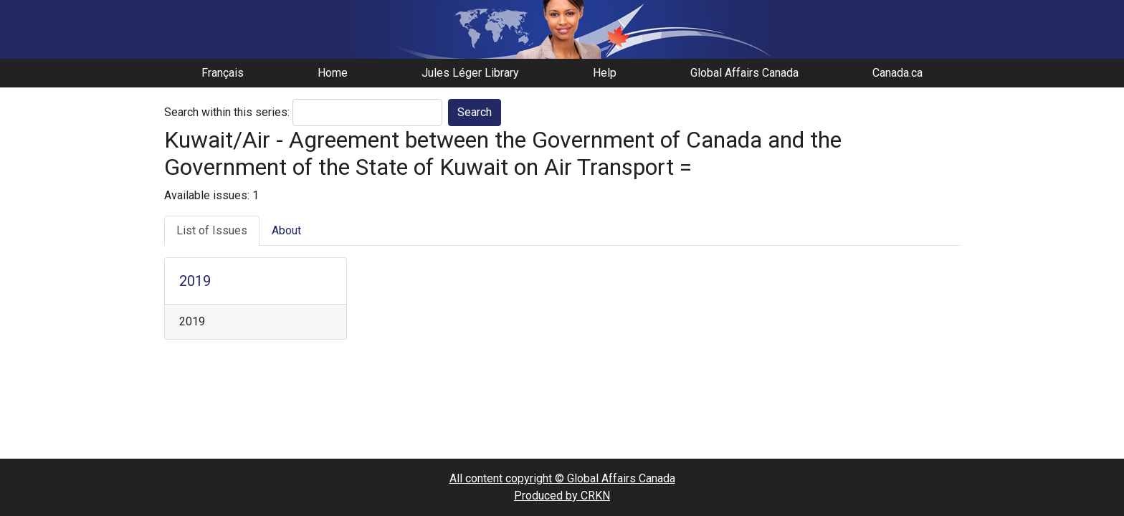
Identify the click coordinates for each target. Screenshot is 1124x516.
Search (474, 112)
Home (333, 73)
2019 (195, 281)
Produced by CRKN (562, 495)
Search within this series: (227, 112)
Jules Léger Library (470, 73)
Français (222, 73)
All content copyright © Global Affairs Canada (562, 478)
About (286, 230)
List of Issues (211, 230)
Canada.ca (897, 73)
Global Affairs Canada (744, 73)
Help (604, 73)
